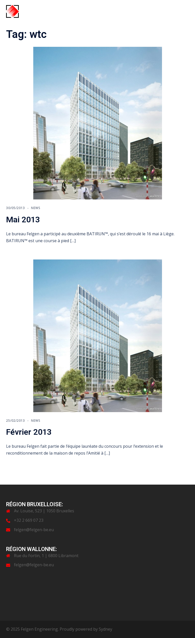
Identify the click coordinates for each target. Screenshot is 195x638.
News (35, 208)
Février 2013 (29, 432)
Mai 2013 (23, 219)
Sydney (105, 629)
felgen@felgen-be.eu (34, 529)
